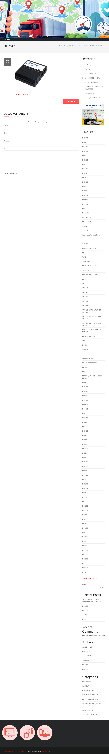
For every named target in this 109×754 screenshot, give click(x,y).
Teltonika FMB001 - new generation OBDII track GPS (92, 601)
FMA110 (85, 147)
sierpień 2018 (87, 660)
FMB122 (85, 160)
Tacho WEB (86, 270)
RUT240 (85, 288)
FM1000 (85, 479)
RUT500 (85, 292)
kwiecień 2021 (87, 651)
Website (7, 141)
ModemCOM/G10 (88, 336)
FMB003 (85, 435)
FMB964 (85, 200)
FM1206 (85, 568)
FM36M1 (85, 541)
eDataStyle (45, 751)
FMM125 (85, 382)
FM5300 (85, 537)
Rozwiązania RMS (88, 358)
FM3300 (85, 519)
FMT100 (85, 204)
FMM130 (85, 404)
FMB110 (85, 462)
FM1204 (85, 510)
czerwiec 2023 (87, 647)
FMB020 (85, 431)
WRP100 (85, 349)
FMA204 (85, 173)
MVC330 (85, 371)
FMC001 (85, 418)
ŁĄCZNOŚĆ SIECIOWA (93, 78)
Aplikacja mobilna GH (89, 248)
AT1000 (85, 572)
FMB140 (85, 471)
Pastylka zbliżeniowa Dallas (91, 235)
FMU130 (85, 466)
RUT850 (85, 297)
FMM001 (85, 422)
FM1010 (85, 515)
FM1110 (85, 546)
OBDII (84, 226)
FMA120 (85, 151)
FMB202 (85, 484)
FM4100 (85, 528)
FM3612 (85, 444)
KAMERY (88, 69)
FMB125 (85, 164)
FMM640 (85, 453)
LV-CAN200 (86, 213)
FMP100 (85, 426)
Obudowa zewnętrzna (89, 363)
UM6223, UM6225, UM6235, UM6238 (91, 331)
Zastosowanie (87, 354)
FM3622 (85, 177)
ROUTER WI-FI (90, 93)
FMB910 (85, 440)
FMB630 (85, 182)
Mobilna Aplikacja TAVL (90, 266)
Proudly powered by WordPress (14, 751)
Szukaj (84, 584)
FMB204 (85, 488)
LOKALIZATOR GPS (91, 73)
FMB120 (85, 155)
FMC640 (85, 391)
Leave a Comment (23, 94)
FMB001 (85, 138)
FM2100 (85, 554)
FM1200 (85, 501)
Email (5, 133)
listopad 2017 (87, 665)
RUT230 (85, 283)
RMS (83, 340)
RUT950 (85, 301)
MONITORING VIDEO (92, 82)
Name (6, 125)
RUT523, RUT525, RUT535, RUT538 (91, 318)
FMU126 (85, 400)
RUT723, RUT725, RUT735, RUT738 (91, 324)
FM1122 (85, 497)
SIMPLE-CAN (86, 222)
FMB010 (85, 142)
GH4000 (85, 244)
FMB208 (85, 396)
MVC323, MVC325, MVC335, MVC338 (92, 377)
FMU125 (85, 387)
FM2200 (85, 559)
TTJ (83, 239)
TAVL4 (84, 257)
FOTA (84, 279)
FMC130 (85, 475)
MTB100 (85, 449)
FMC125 (85, 409)
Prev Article (71, 101)
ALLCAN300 (86, 217)
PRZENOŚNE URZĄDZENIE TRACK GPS (94, 88)
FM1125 (85, 550)
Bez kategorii (89, 65)
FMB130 (85, 413)
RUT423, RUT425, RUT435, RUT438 (91, 311)
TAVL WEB (86, 261)
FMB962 (85, 195)
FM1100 (85, 563)
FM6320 (85, 208)
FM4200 (85, 532)
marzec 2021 (86, 656)
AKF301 (85, 230)
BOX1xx (85, 345)
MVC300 (85, 367)
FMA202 (85, 169)
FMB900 (85, 186)
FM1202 (85, 506)
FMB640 (85, 457)
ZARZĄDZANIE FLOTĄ (92, 98)
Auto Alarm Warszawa (89, 579)
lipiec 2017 (86, 669)
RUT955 (85, 305)
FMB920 (85, 191)
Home (7, 39)
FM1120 (85, 493)
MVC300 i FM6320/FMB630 (91, 275)
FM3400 (85, 524)
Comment (7, 149)
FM (83, 252)
